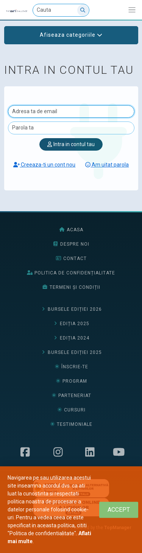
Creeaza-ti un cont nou (44, 165)
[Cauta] (61, 10)
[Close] (118, 510)
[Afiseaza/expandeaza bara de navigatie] (132, 10)
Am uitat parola (107, 165)
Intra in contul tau (70, 144)
